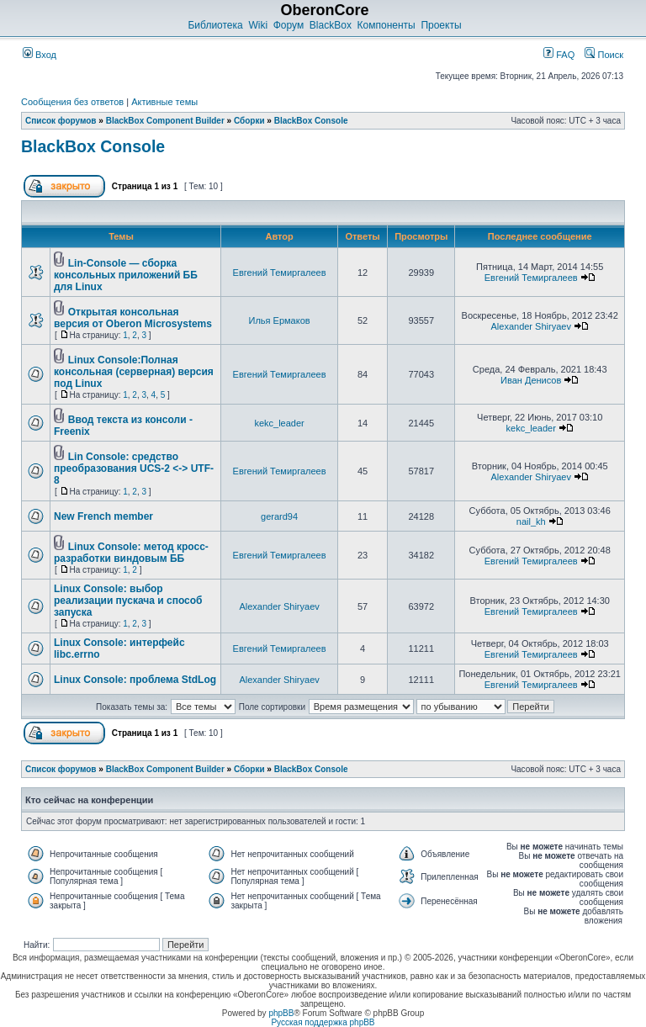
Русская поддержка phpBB (322, 1022)
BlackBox (331, 25)
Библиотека (215, 25)
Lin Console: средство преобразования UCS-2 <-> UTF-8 (134, 468)
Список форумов (61, 120)
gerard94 (279, 516)
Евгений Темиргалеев (279, 272)
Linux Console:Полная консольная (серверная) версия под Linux (134, 371)
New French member (103, 516)
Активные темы (164, 102)
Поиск (604, 55)
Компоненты (386, 25)
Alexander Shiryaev (531, 326)
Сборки (249, 120)
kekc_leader (279, 423)
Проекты (441, 25)
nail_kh (531, 521)
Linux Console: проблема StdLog (135, 680)
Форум (288, 25)
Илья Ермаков (279, 320)
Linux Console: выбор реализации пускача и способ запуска (128, 600)
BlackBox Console (311, 120)
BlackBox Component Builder (165, 120)
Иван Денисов (530, 380)
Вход (39, 55)
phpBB (281, 1013)
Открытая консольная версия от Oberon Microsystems (133, 318)
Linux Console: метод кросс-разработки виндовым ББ (131, 552)
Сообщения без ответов (72, 102)
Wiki (257, 25)
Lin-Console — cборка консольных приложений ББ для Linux (126, 275)
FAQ (559, 55)
